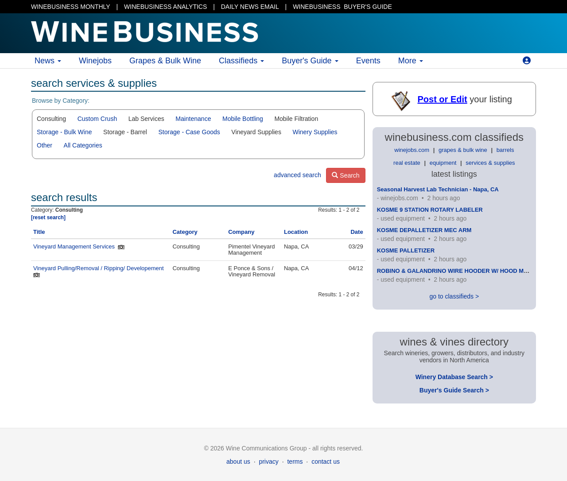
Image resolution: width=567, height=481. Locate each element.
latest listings (454, 174)
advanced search (297, 174)
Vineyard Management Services (74, 246)
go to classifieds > (454, 296)
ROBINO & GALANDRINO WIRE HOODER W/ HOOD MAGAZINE (463, 271)
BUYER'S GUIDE (342, 6)
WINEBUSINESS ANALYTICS (165, 6)
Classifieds (241, 60)
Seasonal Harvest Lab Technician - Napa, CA (438, 189)
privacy (268, 461)
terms (295, 461)
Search (345, 175)
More (410, 60)
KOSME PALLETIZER (406, 250)
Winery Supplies (314, 132)
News (48, 60)
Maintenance (193, 118)
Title (39, 232)
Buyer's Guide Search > (454, 390)
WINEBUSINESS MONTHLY (70, 6)
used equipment (403, 218)
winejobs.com (411, 150)
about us (238, 461)
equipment (443, 162)
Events (368, 60)
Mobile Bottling (242, 118)
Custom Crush (97, 118)
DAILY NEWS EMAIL (250, 6)
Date (356, 232)
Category (184, 232)
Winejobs (95, 60)
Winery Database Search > (454, 376)
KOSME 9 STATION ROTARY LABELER (430, 209)
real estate (406, 162)
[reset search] (48, 217)
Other (44, 145)
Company (241, 232)
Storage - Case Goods (189, 132)
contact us (325, 461)
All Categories (83, 145)
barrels (505, 150)
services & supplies (490, 162)
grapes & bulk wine (463, 150)
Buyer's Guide (310, 60)
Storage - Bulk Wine (64, 132)
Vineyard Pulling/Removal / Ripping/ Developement (98, 268)
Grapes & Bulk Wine (165, 60)
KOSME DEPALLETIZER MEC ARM (424, 230)
